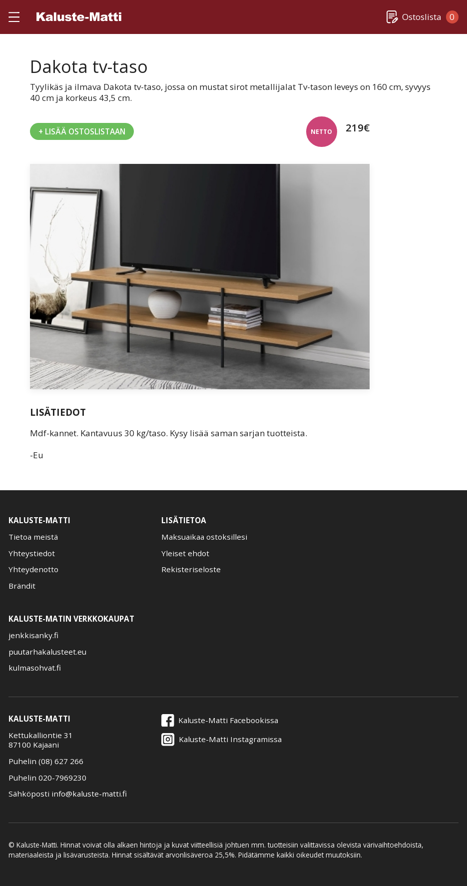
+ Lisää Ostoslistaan (81, 131)
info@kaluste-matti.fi (89, 794)
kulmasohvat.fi (34, 668)
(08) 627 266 (60, 761)
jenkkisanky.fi (33, 635)
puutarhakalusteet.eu (47, 652)
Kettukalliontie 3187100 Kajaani (40, 740)
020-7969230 (62, 778)
